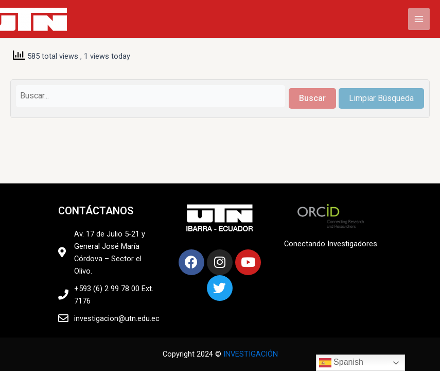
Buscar (312, 98)
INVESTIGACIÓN (250, 354)
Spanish (341, 363)
